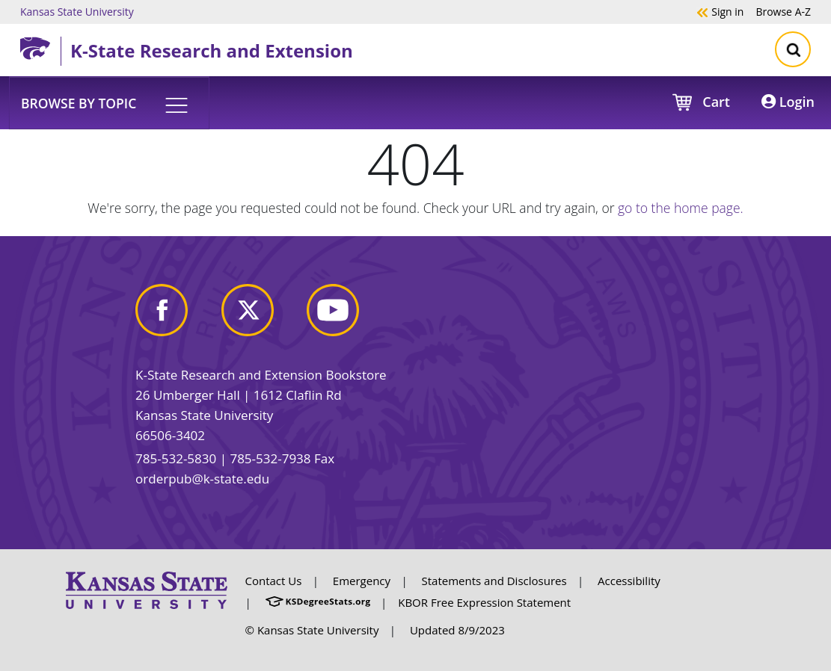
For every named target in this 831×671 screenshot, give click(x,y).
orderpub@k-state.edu (202, 478)
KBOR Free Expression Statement (484, 602)
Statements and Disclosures (494, 580)
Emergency (361, 580)
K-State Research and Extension (211, 50)
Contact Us (273, 580)
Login (788, 102)
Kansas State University (77, 11)
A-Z (783, 11)
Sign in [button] (719, 11)
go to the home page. (680, 208)
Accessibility (629, 580)
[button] (109, 102)
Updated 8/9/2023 (457, 629)
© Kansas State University (312, 629)
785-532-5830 (175, 458)
